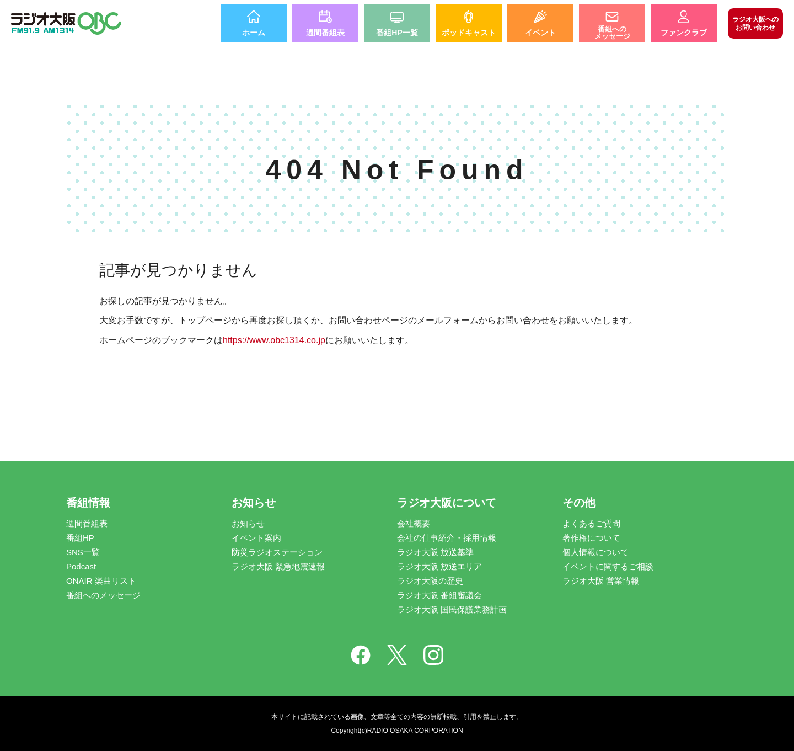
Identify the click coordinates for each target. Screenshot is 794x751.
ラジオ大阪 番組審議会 (439, 595)
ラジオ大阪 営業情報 (600, 580)
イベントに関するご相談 (607, 566)
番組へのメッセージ (103, 595)
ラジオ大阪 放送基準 (435, 552)
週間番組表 (87, 523)
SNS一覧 (83, 552)
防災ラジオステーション (277, 552)
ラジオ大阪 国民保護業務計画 (452, 609)
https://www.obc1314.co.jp (274, 340)
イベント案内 (256, 537)
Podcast (81, 566)
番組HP (80, 537)
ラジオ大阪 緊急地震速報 (278, 566)
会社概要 (413, 523)
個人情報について (595, 552)
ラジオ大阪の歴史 (430, 580)
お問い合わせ (755, 23)
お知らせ (248, 523)
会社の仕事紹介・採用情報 (446, 537)
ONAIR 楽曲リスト (101, 580)
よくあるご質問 (591, 523)
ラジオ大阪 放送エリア (439, 566)
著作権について (591, 537)
